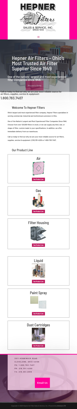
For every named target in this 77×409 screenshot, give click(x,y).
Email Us (42, 386)
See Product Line (38, 179)
